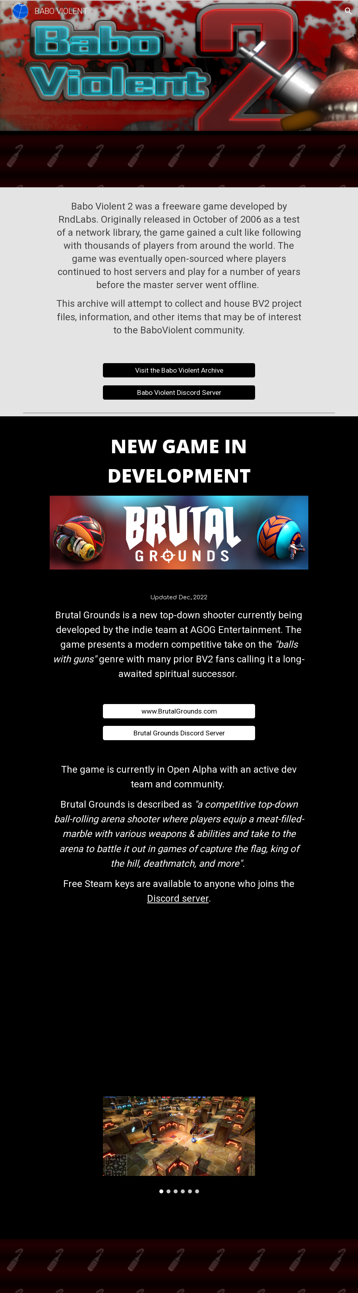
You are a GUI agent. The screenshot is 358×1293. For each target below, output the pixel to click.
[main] (179, 270)
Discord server (178, 898)
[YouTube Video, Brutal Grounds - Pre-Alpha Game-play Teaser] (179, 1003)
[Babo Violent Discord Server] (178, 392)
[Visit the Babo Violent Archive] (178, 370)
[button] (348, 11)
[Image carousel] (179, 1145)
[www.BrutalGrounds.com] (178, 711)
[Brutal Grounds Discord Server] (178, 733)
